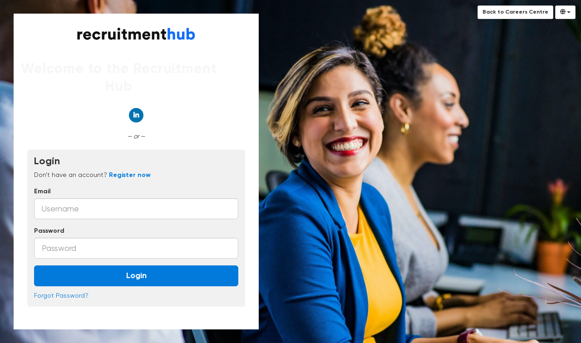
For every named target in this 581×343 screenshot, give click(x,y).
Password (49, 231)
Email (42, 191)
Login (136, 276)
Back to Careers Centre (515, 12)
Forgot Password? (61, 295)
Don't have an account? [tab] (92, 174)
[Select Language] (565, 12)
